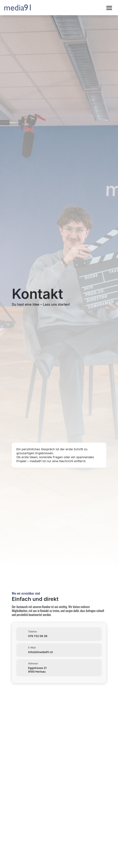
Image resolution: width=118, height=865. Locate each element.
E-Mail (32, 647)
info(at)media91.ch (40, 652)
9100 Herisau (37, 671)
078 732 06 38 (37, 636)
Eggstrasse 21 (37, 668)
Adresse (33, 663)
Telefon (32, 631)
